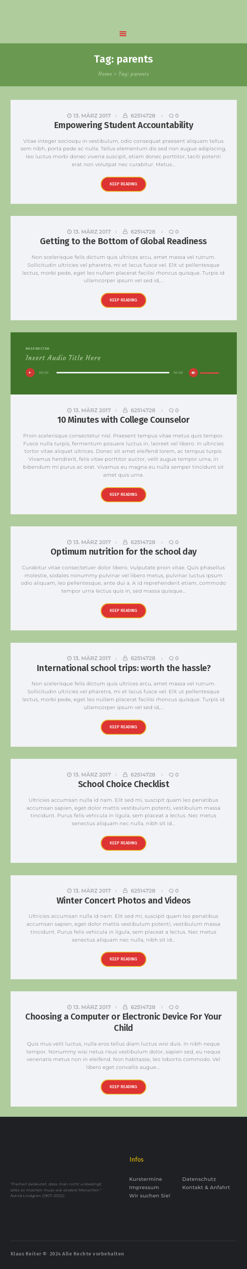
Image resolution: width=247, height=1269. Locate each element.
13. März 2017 (92, 115)
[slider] (113, 372)
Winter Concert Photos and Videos (124, 900)
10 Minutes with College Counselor (123, 419)
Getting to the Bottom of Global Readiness (123, 241)
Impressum (144, 1187)
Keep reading (123, 184)
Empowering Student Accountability (123, 125)
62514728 (143, 115)
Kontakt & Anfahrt (206, 1187)
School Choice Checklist (123, 784)
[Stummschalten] (193, 372)
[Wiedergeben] (30, 372)
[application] (123, 374)
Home (105, 73)
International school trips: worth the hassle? (124, 668)
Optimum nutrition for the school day (124, 551)
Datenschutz (199, 1179)
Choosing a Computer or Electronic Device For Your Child (123, 1022)
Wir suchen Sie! (149, 1196)
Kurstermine (146, 1179)
